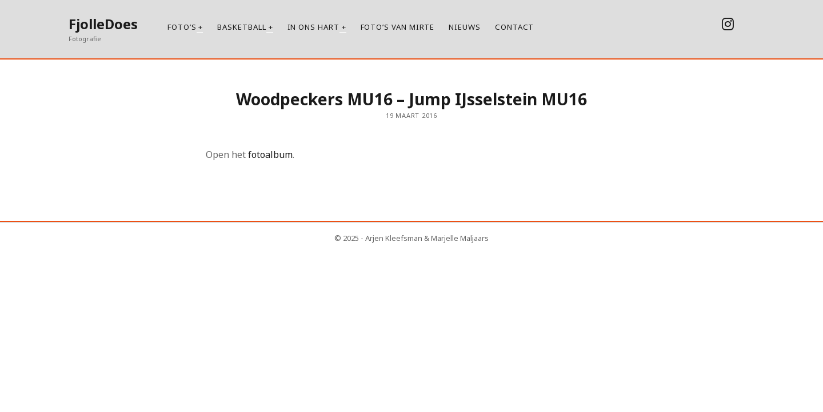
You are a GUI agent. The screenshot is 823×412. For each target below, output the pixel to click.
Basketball (241, 27)
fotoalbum (269, 154)
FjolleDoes (103, 23)
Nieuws (465, 27)
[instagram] (728, 23)
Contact (514, 27)
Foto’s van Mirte (398, 27)
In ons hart (313, 27)
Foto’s (182, 27)
